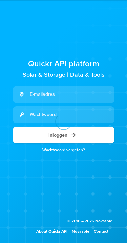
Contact (101, 231)
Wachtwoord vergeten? (63, 149)
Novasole (80, 231)
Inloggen (63, 135)
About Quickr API (51, 231)
